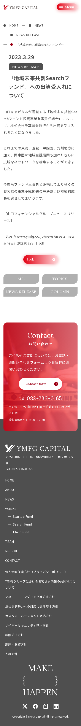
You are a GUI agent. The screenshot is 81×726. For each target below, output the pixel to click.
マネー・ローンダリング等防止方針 (30, 597)
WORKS (10, 509)
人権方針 (11, 654)
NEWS (39, 25)
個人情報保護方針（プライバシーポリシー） (36, 572)
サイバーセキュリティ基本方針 (27, 625)
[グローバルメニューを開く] (67, 6)
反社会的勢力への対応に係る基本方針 (31, 606)
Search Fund (22, 524)
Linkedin (56, 706)
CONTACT (12, 560)
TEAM (9, 541)
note (45, 706)
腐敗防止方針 (14, 635)
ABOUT (10, 490)
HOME (13, 25)
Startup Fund (23, 516)
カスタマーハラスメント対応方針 (28, 616)
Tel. (40, 398)
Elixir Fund (21, 532)
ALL (21, 278)
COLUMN (60, 291)
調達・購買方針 (16, 644)
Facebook (35, 706)
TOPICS (60, 278)
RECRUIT (12, 551)
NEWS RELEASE (28, 35)
